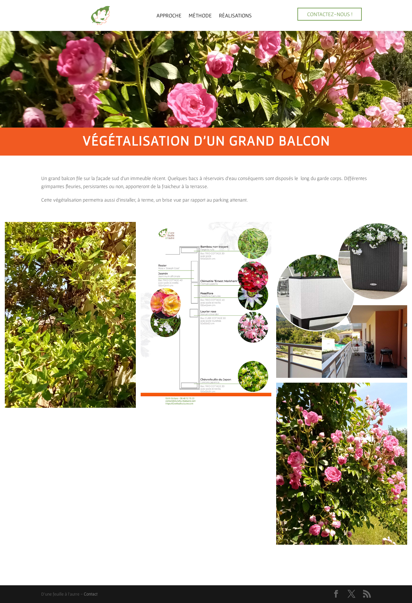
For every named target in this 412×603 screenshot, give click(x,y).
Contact (91, 594)
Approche (169, 15)
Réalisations (235, 15)
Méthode (200, 15)
